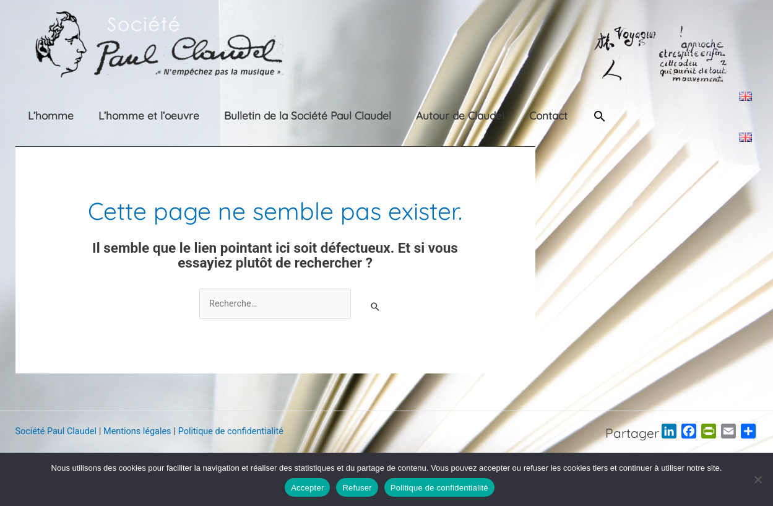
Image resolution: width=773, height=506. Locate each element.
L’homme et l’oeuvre (126, 115)
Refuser (356, 487)
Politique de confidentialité (238, 431)
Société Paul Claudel (57, 431)
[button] (547, 116)
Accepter (307, 487)
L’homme (38, 115)
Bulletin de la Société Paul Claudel (274, 115)
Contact (494, 115)
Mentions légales (141, 431)
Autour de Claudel (416, 115)
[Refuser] (757, 479)
